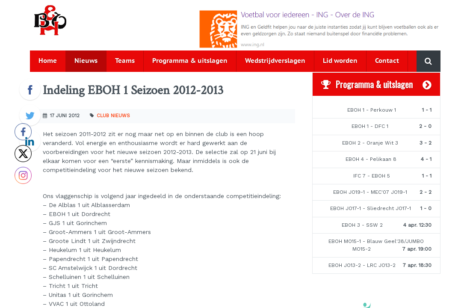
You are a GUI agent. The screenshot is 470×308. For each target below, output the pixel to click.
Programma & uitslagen (190, 61)
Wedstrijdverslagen (275, 61)
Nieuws (86, 61)
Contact (387, 61)
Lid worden (340, 61)
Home (47, 61)
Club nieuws (113, 115)
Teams (125, 61)
